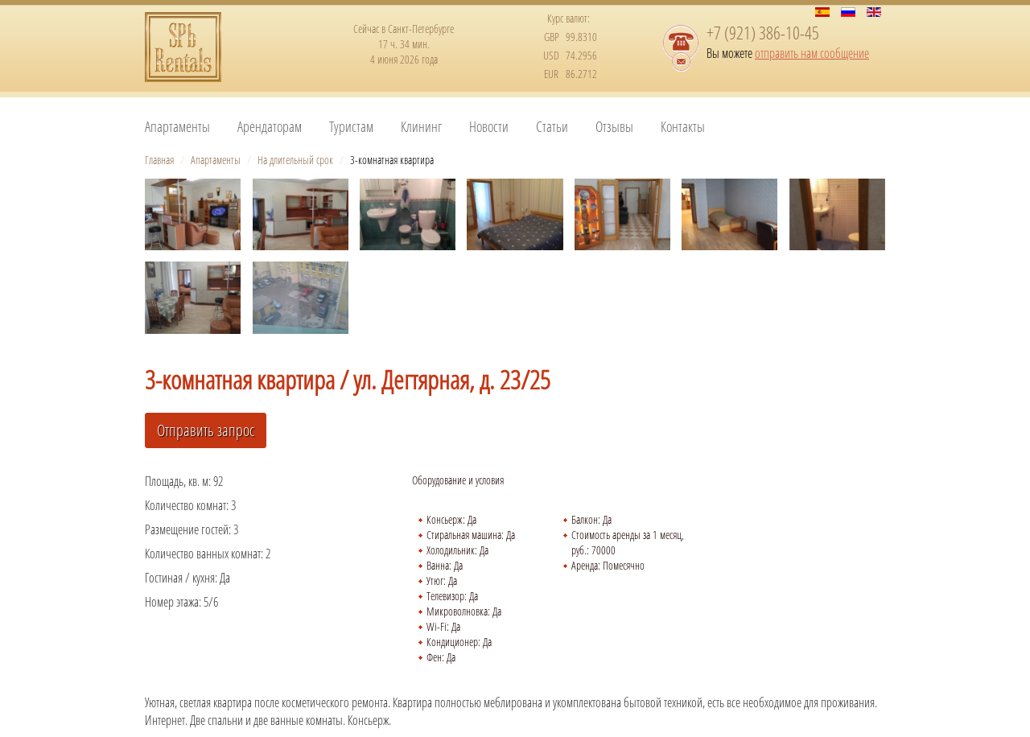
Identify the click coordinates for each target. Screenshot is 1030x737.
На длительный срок (295, 159)
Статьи (552, 126)
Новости (489, 126)
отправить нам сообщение (812, 53)
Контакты (683, 126)
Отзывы (614, 126)
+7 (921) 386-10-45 (763, 32)
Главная (159, 159)
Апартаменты (177, 126)
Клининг (421, 126)
